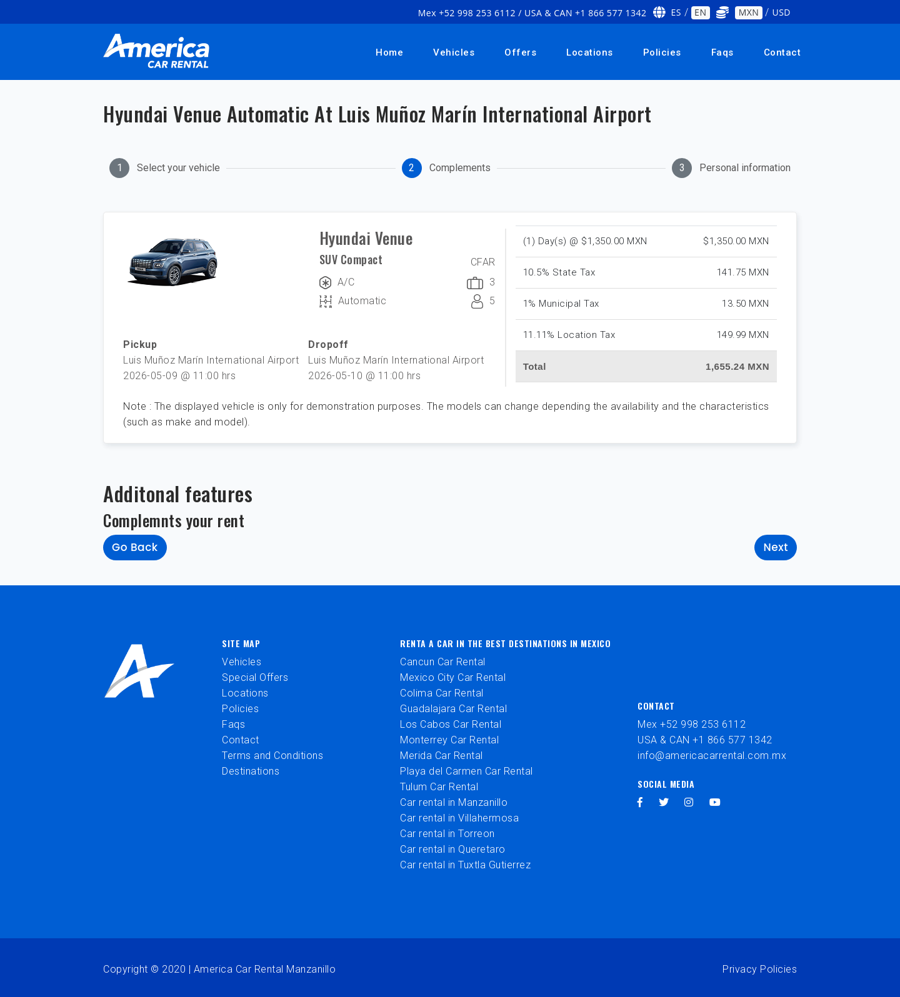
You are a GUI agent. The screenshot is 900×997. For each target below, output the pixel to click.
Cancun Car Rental (443, 662)
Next (775, 547)
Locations (589, 52)
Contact (782, 52)
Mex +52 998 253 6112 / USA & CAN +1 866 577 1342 (532, 13)
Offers (520, 52)
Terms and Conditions (272, 755)
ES (676, 12)
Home (389, 52)
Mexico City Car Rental (453, 677)
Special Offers (255, 677)
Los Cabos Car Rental (450, 724)
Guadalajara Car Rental (453, 709)
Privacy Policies (759, 969)
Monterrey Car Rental (449, 740)
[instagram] (689, 802)
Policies (662, 52)
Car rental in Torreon (447, 834)
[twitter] (664, 802)
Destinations (250, 771)
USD (781, 12)
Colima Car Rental (442, 693)
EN (700, 12)
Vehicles (453, 52)
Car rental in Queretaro (453, 849)
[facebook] (640, 802)
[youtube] (715, 802)
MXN (749, 12)
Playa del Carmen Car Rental (466, 771)
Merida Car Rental (441, 755)
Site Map (241, 643)
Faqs (722, 52)
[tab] (164, 168)
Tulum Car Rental (439, 787)
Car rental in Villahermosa (459, 818)
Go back (135, 547)
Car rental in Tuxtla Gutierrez (465, 865)
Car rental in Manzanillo (454, 802)
